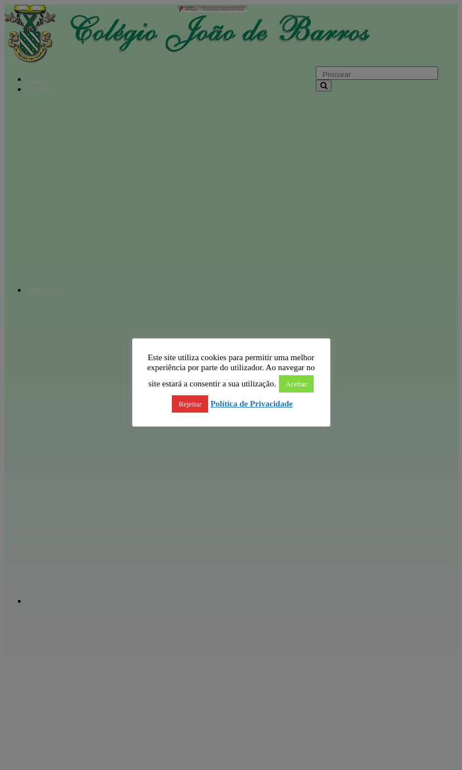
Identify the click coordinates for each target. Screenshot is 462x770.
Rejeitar (190, 404)
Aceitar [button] (296, 384)
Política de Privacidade (251, 403)
